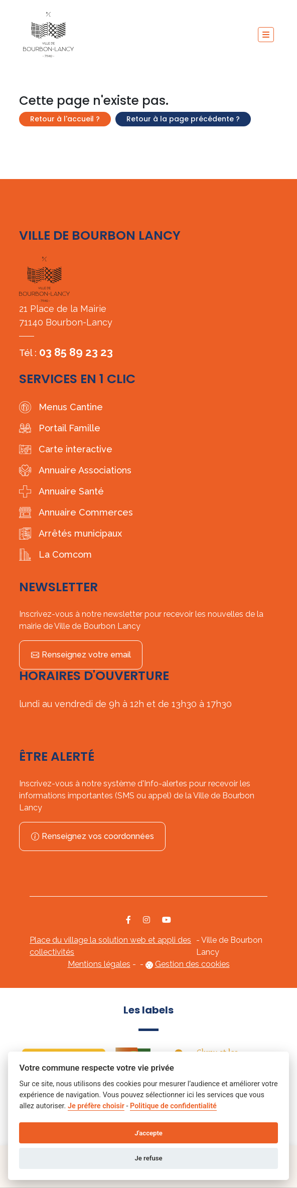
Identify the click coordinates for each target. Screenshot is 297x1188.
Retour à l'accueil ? (65, 119)
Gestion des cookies (192, 964)
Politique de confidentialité (173, 1106)
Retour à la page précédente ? (183, 119)
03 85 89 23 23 (76, 352)
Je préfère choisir (96, 1106)
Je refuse (148, 1158)
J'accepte (148, 1133)
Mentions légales (99, 964)
